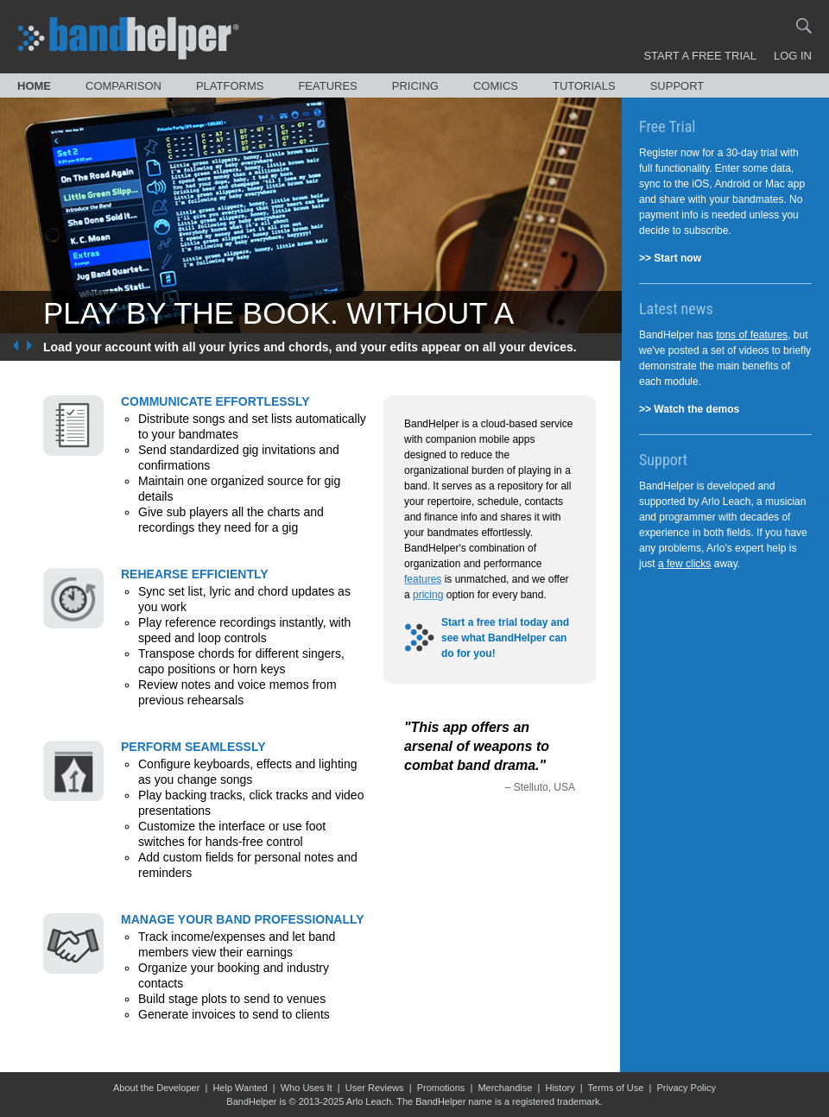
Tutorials (584, 85)
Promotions (441, 1087)
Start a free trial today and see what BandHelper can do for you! (505, 637)
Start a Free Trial (699, 55)
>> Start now (670, 258)
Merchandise (505, 1087)
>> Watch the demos (689, 409)
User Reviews (374, 1087)
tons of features (752, 335)
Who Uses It (306, 1087)
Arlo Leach (369, 1101)
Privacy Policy (685, 1087)
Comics (495, 85)
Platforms (230, 85)
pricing (428, 595)
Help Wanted (239, 1087)
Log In (793, 55)
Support (677, 85)
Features (327, 85)
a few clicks (684, 564)
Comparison (123, 85)
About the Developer (156, 1087)
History (559, 1087)
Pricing (415, 85)
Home (34, 85)
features (422, 579)
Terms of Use (616, 1087)
